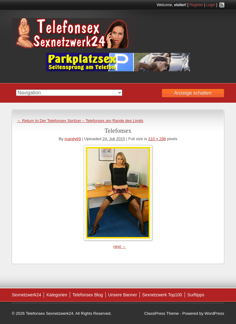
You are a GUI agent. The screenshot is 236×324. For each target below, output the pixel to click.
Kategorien (56, 294)
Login (210, 5)
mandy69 (73, 138)
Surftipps (195, 294)
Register (196, 5)
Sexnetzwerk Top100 (162, 294)
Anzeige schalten (193, 93)
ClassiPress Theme (161, 313)
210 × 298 (157, 138)
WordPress (214, 313)
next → (119, 246)
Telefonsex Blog (88, 294)
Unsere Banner (122, 294)
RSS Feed (221, 4)
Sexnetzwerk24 (26, 294)
